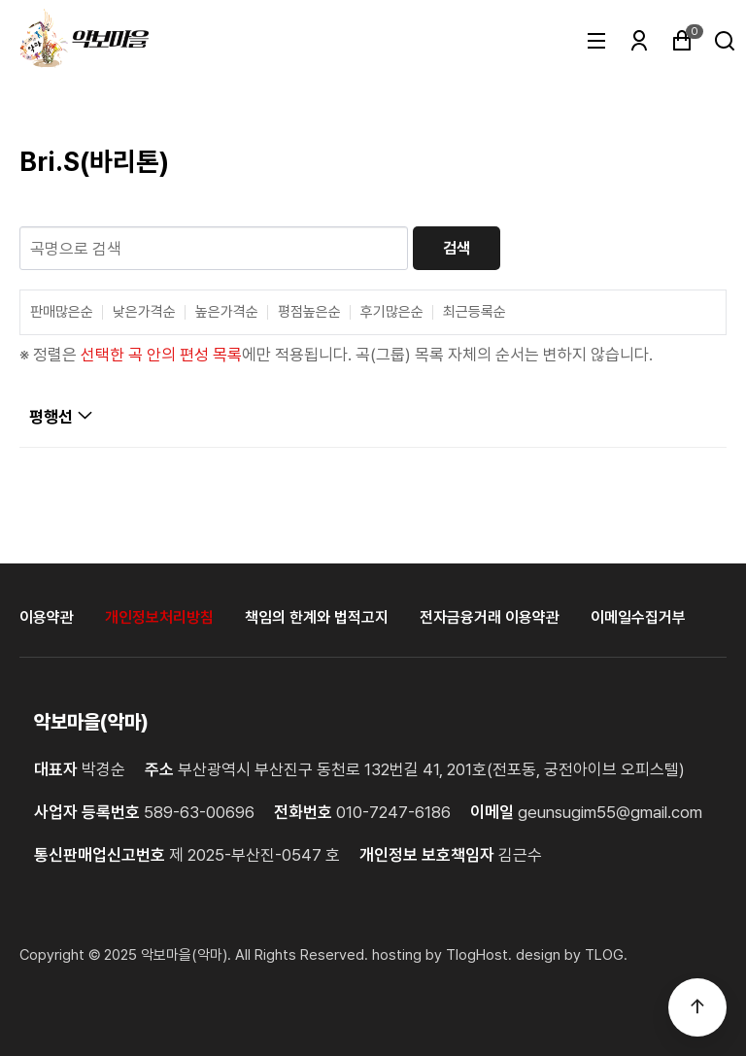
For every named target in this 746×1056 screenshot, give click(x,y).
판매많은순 (61, 312)
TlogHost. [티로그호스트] (479, 955)
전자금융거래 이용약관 (490, 617)
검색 (456, 248)
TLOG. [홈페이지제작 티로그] (606, 955)
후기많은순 (392, 312)
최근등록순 (474, 312)
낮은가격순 (144, 312)
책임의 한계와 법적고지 (317, 617)
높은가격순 (226, 312)
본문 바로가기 (0, 0)
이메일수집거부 (638, 617)
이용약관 (46, 617)
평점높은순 (309, 312)
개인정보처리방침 (159, 617)
